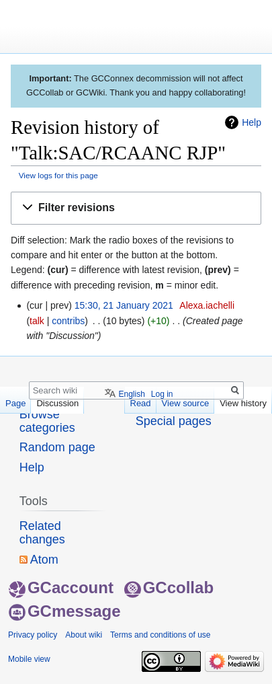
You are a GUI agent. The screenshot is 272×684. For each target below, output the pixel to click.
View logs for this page (58, 175)
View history (243, 403)
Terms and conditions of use (160, 635)
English (131, 394)
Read (140, 403)
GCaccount (61, 587)
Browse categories (47, 421)
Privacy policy (32, 635)
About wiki (83, 635)
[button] (136, 208)
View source (186, 403)
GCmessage (65, 611)
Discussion (57, 403)
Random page (57, 447)
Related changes (42, 532)
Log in (162, 394)
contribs (68, 320)
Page (15, 403)
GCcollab (169, 587)
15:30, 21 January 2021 (124, 305)
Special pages (174, 421)
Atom (44, 559)
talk (37, 320)
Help (251, 122)
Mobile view (29, 659)
